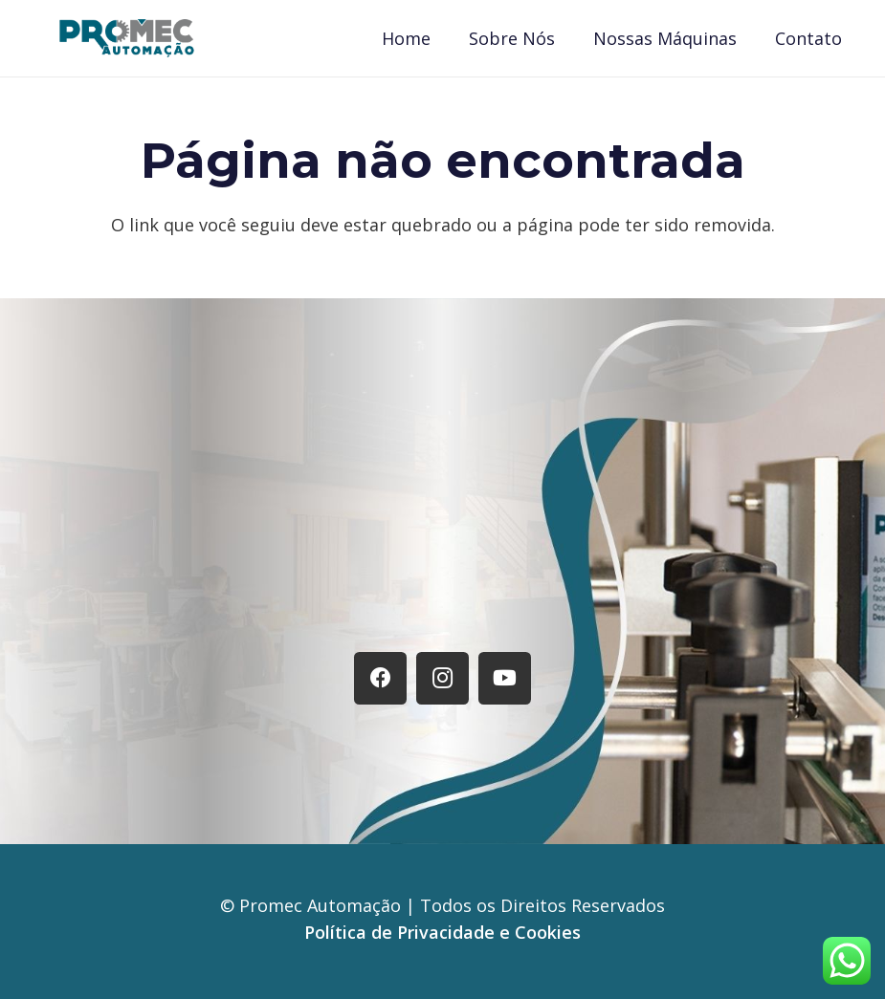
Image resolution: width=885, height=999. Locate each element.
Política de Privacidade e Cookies (442, 932)
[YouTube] (504, 678)
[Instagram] (442, 678)
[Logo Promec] (126, 38)
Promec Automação (322, 905)
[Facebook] (380, 678)
